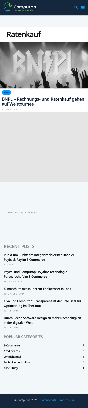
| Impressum (65, 400)
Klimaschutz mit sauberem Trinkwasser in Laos (37, 289)
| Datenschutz (47, 400)
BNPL (6, 92)
